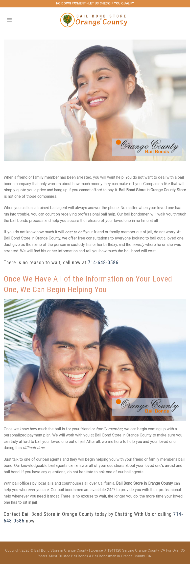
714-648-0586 (103, 262)
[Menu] (9, 20)
